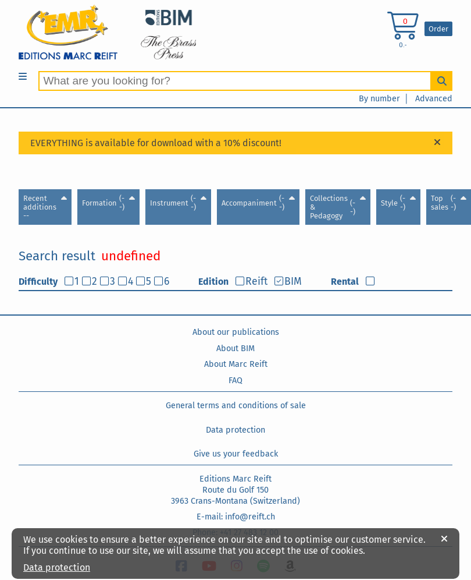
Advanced (433, 99)
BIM (293, 281)
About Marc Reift (235, 364)
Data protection (235, 430)
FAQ (235, 381)
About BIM (235, 348)
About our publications (235, 332)
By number (379, 99)
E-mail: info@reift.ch (236, 517)
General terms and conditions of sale (236, 406)
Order (438, 28)
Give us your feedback (236, 454)
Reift (256, 281)
